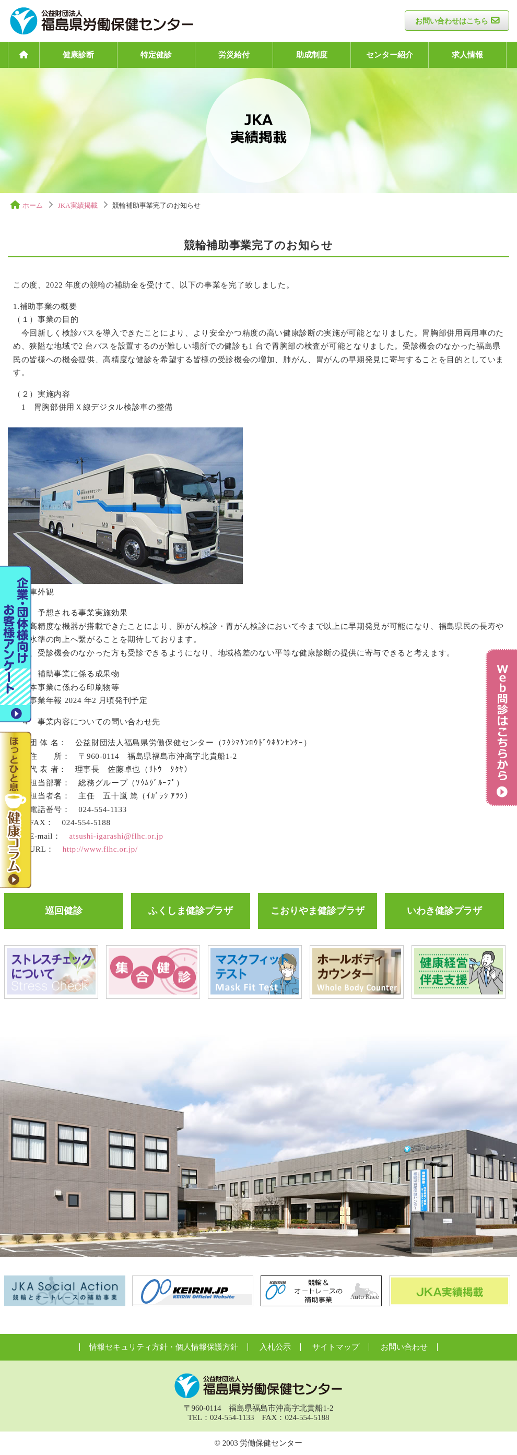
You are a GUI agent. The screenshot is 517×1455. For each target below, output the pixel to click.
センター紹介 (389, 55)
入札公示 (275, 1347)
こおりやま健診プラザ (318, 910)
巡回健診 (64, 910)
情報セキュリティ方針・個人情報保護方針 (163, 1347)
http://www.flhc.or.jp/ (100, 849)
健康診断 (78, 55)
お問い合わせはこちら (451, 21)
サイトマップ (335, 1347)
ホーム (32, 205)
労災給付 (234, 55)
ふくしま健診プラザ (190, 910)
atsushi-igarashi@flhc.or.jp (116, 836)
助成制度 (311, 55)
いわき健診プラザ (444, 910)
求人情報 (467, 55)
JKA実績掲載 (78, 205)
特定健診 (156, 55)
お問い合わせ (404, 1347)
